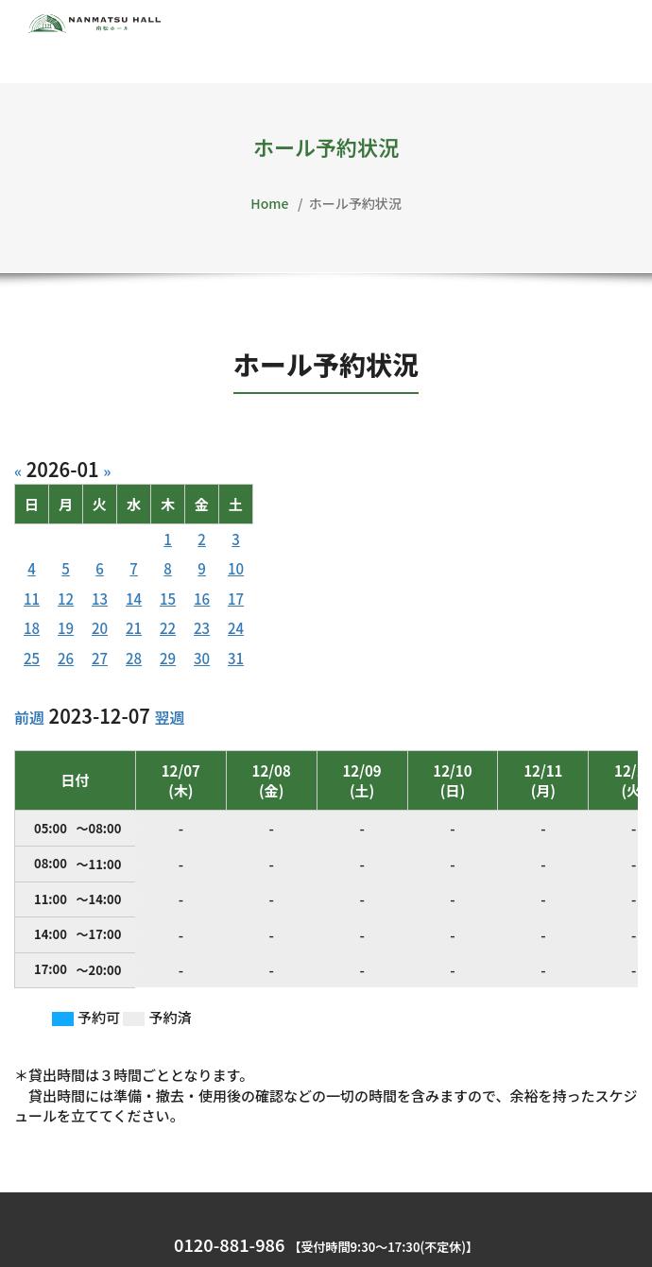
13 (100, 598)
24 (236, 628)
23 (202, 628)
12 (66, 598)
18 (32, 628)
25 (32, 658)
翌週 (169, 717)
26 (66, 658)
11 (32, 598)
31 (236, 658)
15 (168, 598)
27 (100, 658)
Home (269, 203)
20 (100, 628)
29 (168, 658)
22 (168, 628)
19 (66, 628)
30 (202, 658)
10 (236, 568)
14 (134, 598)
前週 (29, 717)
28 (134, 658)
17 (236, 598)
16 (202, 598)
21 (134, 628)
